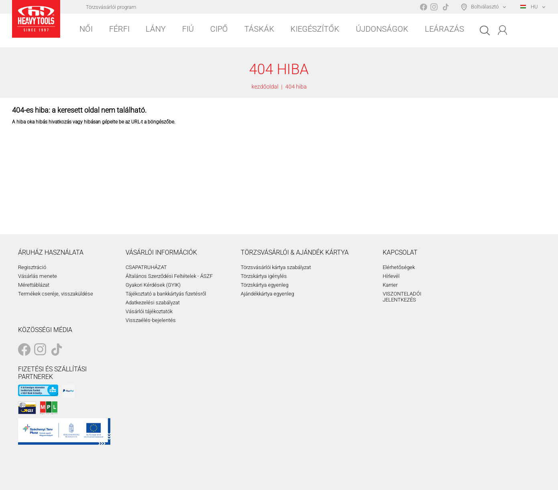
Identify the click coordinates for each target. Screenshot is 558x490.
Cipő (219, 29)
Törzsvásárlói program (111, 7)
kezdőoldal (265, 86)
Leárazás (444, 29)
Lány (156, 29)
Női (86, 29)
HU (529, 7)
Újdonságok (382, 29)
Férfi (119, 29)
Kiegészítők (314, 29)
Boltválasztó (485, 7)
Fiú (188, 29)
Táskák (259, 29)
